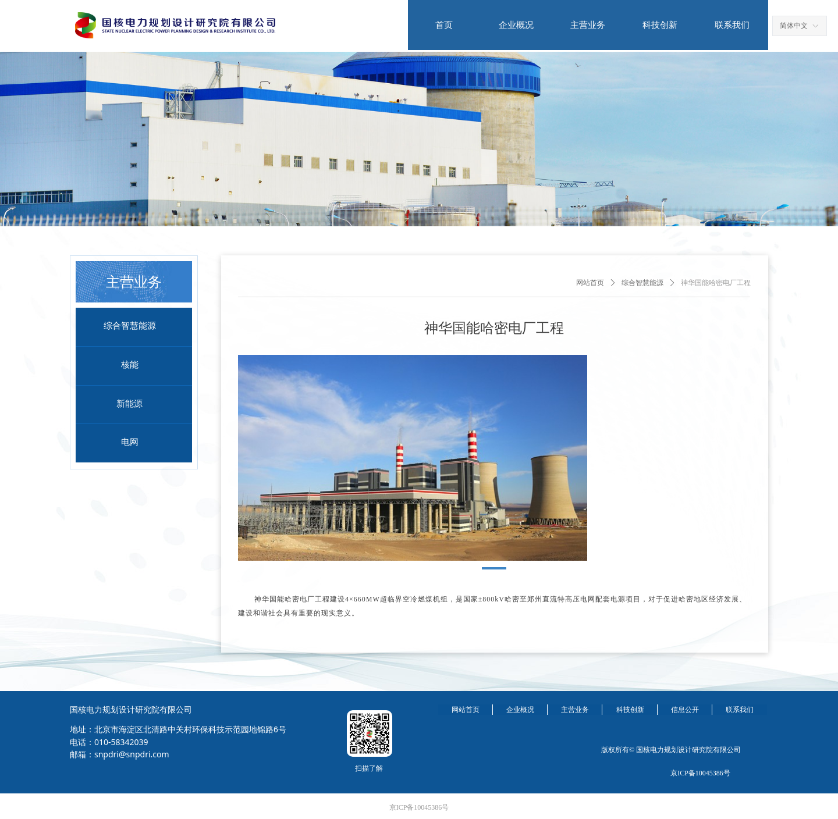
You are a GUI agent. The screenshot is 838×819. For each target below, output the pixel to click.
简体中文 (794, 26)
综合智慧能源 (642, 283)
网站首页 (590, 283)
